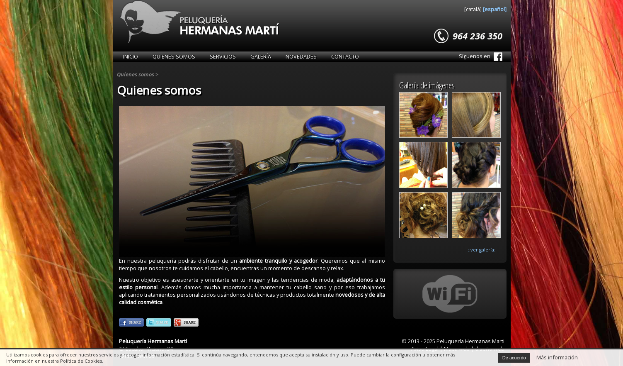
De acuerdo (514, 357)
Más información (557, 357)
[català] (473, 9)
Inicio (130, 56)
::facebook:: (131, 322)
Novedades (301, 56)
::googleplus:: (186, 322)
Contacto (345, 56)
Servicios (223, 56)
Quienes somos (174, 56)
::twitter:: (158, 322)
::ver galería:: (482, 249)
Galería (260, 56)
